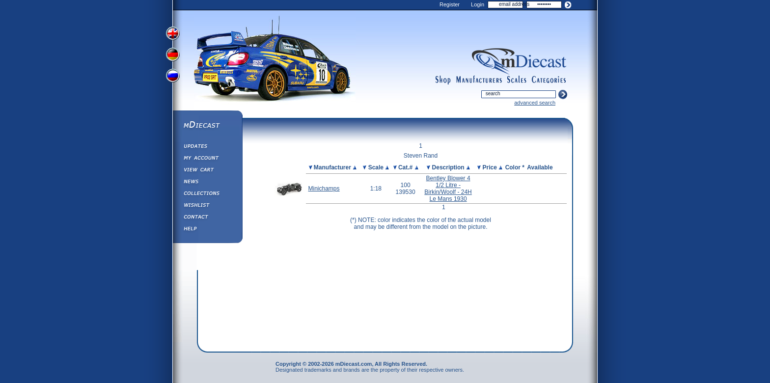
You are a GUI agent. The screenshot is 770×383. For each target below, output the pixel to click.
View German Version (173, 55)
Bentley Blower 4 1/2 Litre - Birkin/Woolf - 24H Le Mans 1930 (447, 188)
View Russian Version (173, 77)
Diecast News (207, 182)
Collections (207, 194)
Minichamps (324, 188)
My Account (207, 159)
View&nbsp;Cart (207, 171)
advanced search (534, 103)
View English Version (173, 33)
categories (549, 80)
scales (516, 80)
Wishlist (207, 206)
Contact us (207, 218)
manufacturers (479, 80)
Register (450, 4)
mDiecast (207, 125)
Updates (207, 147)
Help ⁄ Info (207, 229)
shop (443, 80)
